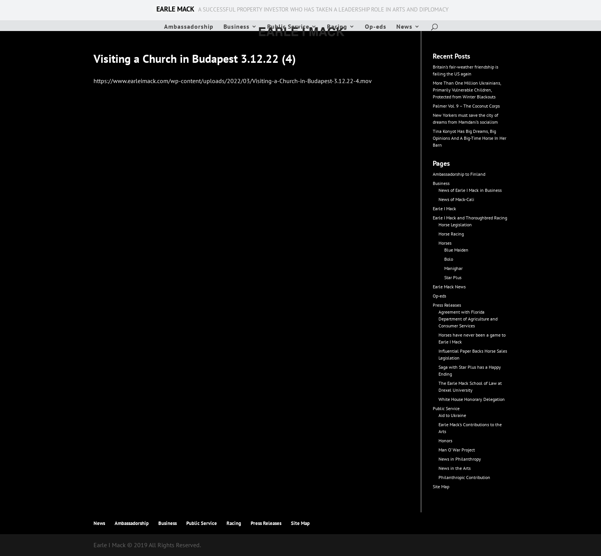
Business (236, 27)
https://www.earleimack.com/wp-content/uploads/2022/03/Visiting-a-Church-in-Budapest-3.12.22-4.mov (233, 81)
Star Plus (452, 277)
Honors (445, 440)
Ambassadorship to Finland (459, 174)
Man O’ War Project (456, 450)
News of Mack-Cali (456, 199)
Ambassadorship (188, 27)
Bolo (448, 259)
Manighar (453, 268)
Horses (445, 243)
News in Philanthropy (459, 459)
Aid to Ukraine (452, 415)
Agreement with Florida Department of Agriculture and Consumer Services (468, 319)
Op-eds (375, 27)
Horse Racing (451, 234)
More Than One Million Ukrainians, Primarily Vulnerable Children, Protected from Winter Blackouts (467, 90)
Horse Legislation (455, 224)
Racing (337, 27)
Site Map (441, 486)
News (404, 27)
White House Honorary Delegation (471, 399)
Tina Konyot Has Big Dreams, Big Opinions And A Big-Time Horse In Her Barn (469, 138)
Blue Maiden (456, 250)
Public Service (288, 27)
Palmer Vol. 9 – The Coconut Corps (466, 106)
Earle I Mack (444, 208)
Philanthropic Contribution (464, 477)
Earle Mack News (449, 286)
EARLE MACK (175, 9)
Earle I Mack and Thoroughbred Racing (470, 218)
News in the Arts (454, 468)
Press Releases (447, 305)
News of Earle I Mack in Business (470, 190)
